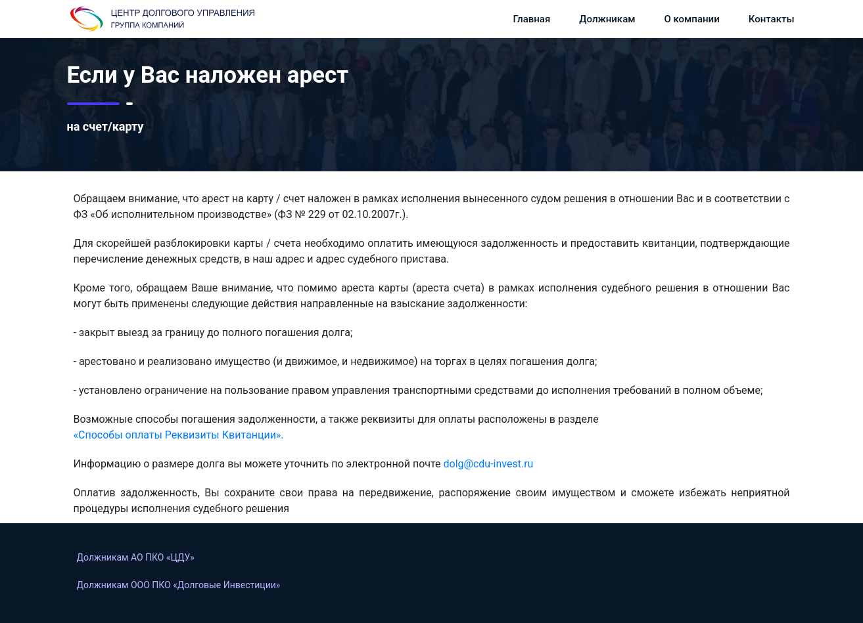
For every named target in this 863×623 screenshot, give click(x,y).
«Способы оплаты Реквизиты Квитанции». (179, 435)
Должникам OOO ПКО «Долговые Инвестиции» (179, 585)
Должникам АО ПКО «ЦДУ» (136, 557)
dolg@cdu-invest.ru (489, 464)
